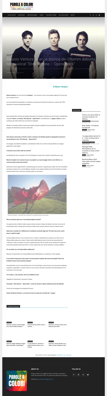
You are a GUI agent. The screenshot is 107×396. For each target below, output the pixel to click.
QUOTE (73, 15)
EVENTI (42, 15)
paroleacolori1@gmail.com (45, 379)
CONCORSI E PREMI (51, 15)
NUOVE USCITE (12, 15)
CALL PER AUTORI (63, 15)
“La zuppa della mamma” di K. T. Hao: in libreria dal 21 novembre (91, 138)
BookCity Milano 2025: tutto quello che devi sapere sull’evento (91, 161)
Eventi (84, 155)
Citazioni (84, 129)
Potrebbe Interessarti (13, 306)
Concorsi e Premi (86, 121)
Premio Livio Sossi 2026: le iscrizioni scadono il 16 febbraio (91, 117)
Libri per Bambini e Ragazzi (88, 142)
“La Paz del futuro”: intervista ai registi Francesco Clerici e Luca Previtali (36, 345)
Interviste (9, 55)
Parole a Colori (11, 72)
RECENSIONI (21, 15)
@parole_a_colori (64, 355)
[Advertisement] (68, 6)
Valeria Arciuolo (95, 121)
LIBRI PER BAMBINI (32, 15)
